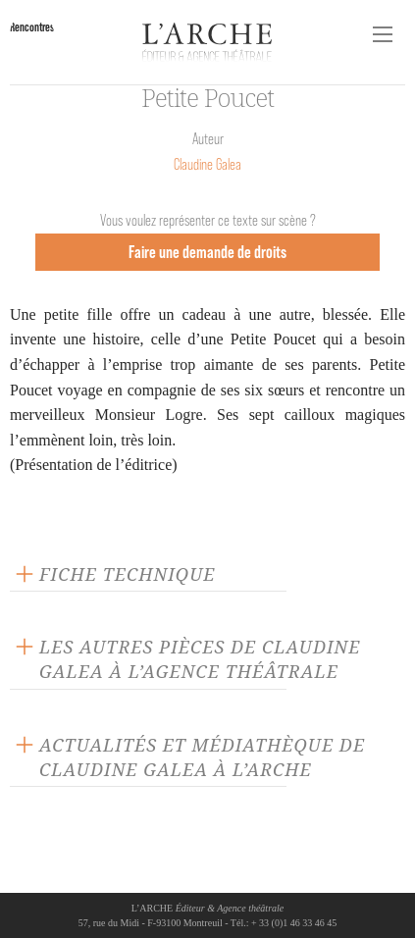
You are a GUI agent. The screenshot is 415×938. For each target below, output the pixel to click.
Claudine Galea (207, 164)
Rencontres (32, 27)
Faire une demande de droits (207, 251)
